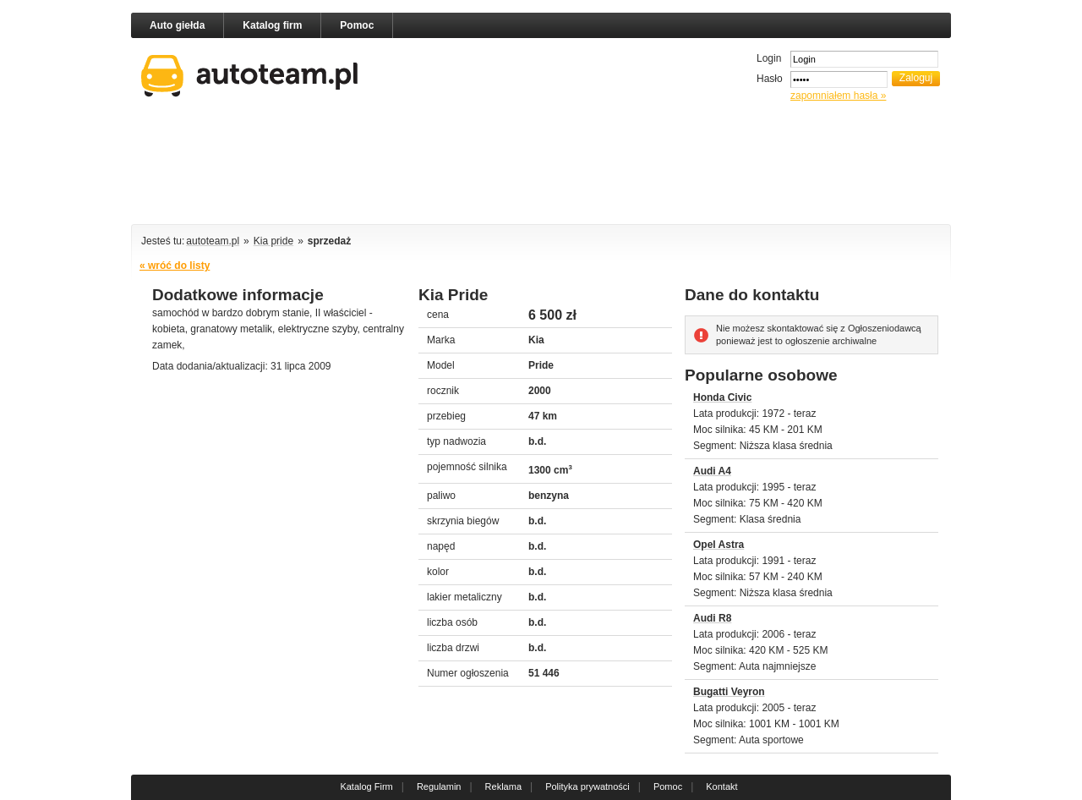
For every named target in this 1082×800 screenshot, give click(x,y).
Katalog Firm (366, 786)
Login (769, 58)
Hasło (770, 79)
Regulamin (439, 786)
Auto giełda (177, 25)
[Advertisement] (541, 166)
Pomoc (357, 25)
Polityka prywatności (587, 786)
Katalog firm (272, 25)
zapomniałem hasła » (838, 95)
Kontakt (721, 786)
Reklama (503, 786)
